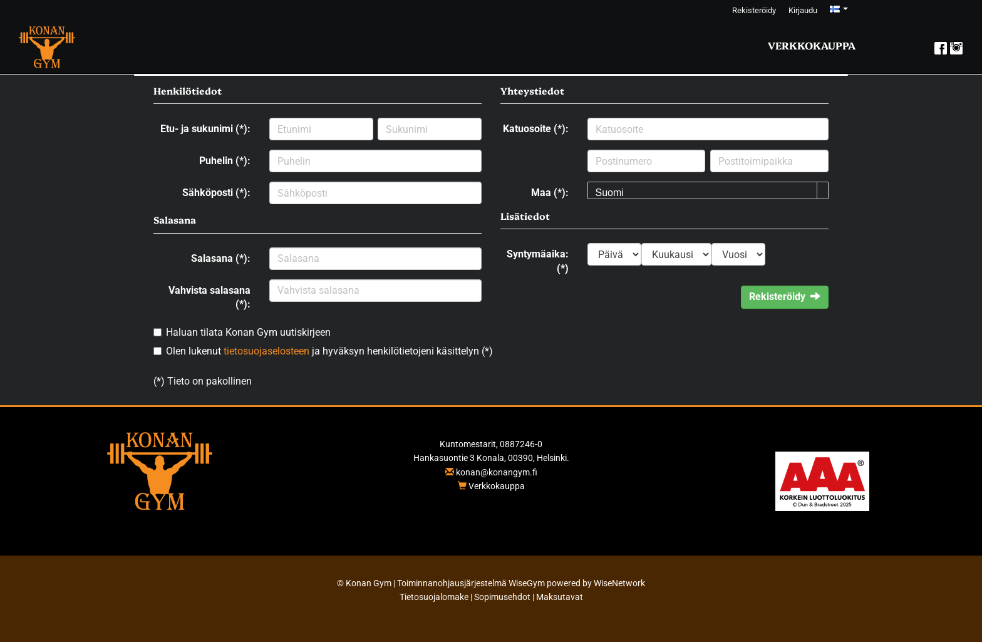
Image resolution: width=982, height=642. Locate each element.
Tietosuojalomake (434, 597)
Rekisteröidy (754, 10)
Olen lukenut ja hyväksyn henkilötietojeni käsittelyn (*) (329, 351)
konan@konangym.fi (496, 472)
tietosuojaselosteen (266, 351)
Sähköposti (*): (216, 193)
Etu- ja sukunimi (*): (205, 129)
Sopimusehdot (502, 597)
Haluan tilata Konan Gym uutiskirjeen (248, 332)
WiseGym (527, 583)
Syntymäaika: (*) (538, 261)
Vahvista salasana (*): (209, 297)
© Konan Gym (364, 583)
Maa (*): (550, 193)
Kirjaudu (802, 10)
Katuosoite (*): (536, 129)
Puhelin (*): (225, 161)
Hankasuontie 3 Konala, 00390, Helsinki (490, 458)
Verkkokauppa (811, 45)
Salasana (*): (221, 258)
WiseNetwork (619, 583)
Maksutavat (559, 597)
